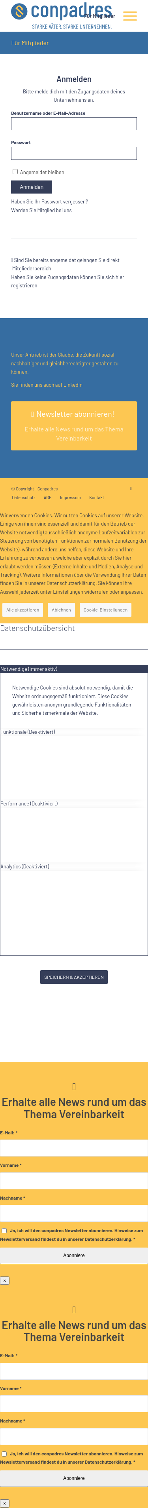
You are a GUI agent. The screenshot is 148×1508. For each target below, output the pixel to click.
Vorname (10, 1165)
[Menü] (126, 16)
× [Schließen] (4, 1281)
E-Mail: (8, 1132)
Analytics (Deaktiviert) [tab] (24, 866)
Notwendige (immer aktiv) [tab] (28, 669)
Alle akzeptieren (22, 609)
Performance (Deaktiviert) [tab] (29, 803)
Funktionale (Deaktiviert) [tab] (27, 732)
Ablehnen (61, 609)
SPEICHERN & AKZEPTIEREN (74, 977)
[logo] (61, 16)
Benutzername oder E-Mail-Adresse (48, 113)
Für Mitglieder (30, 42)
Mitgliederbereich (32, 268)
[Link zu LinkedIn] (131, 488)
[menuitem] (95, 16)
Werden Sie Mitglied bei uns (41, 210)
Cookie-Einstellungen (105, 609)
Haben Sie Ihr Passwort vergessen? (49, 201)
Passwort (21, 142)
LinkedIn (72, 385)
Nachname (12, 1197)
